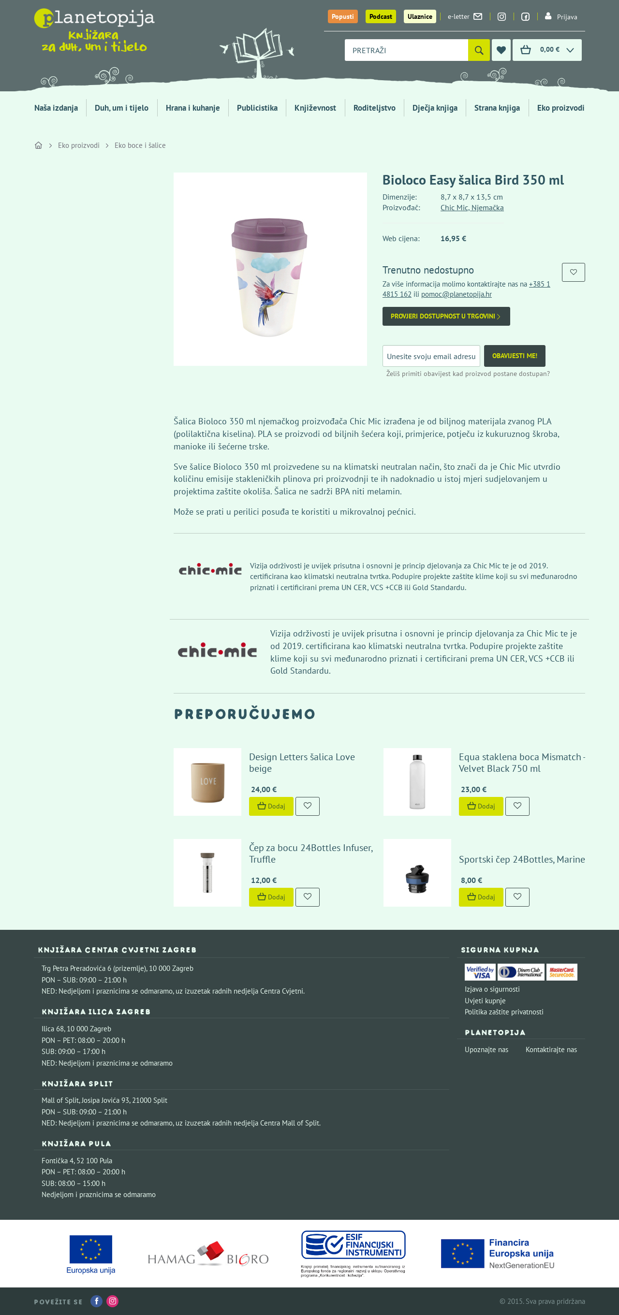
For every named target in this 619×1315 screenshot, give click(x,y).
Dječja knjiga (435, 107)
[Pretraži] (479, 50)
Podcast (380, 16)
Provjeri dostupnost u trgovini (446, 316)
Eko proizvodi (561, 107)
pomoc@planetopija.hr (456, 294)
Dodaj (271, 806)
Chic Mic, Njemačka (472, 207)
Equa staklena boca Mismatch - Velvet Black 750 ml (522, 763)
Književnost (315, 107)
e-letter (465, 16)
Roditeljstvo (375, 107)
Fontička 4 (58, 1160)
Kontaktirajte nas (551, 1049)
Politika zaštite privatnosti (504, 1011)
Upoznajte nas (486, 1049)
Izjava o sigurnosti (492, 989)
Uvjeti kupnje (485, 1000)
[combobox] (406, 50)
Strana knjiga (497, 107)
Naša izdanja (56, 107)
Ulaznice (420, 16)
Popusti (343, 16)
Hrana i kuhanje (193, 107)
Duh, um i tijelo (121, 107)
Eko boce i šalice (140, 145)
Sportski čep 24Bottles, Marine (522, 859)
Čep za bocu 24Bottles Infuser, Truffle (310, 853)
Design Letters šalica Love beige (302, 763)
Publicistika (257, 107)
